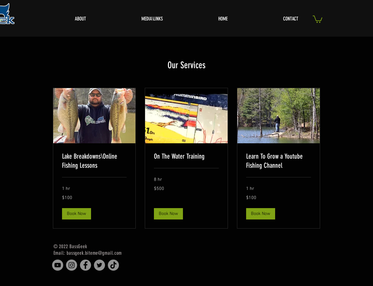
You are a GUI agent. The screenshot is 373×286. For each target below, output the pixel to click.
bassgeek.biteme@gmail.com (94, 253)
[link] (94, 161)
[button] (317, 19)
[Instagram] (71, 265)
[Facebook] (85, 265)
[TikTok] (113, 265)
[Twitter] (99, 265)
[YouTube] (57, 265)
